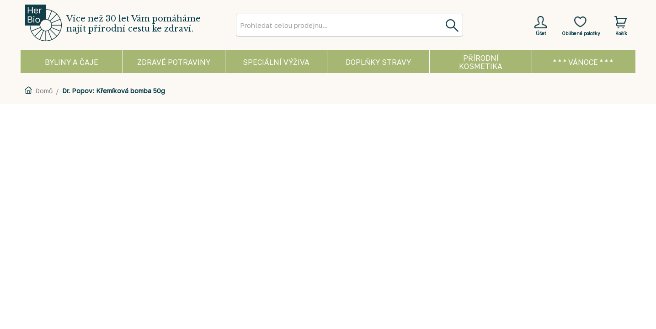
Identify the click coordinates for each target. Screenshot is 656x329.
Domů (44, 91)
